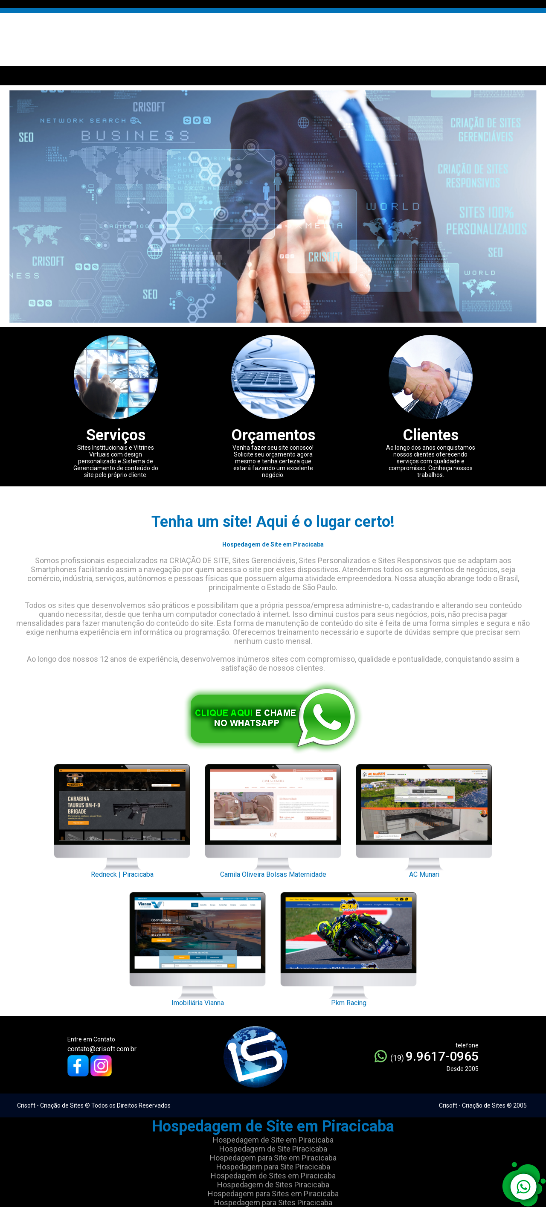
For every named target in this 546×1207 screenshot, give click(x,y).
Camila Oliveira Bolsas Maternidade (273, 819)
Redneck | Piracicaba (122, 819)
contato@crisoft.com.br (101, 1049)
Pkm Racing (348, 947)
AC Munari (424, 819)
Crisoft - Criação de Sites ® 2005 (483, 1105)
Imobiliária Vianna (197, 947)
